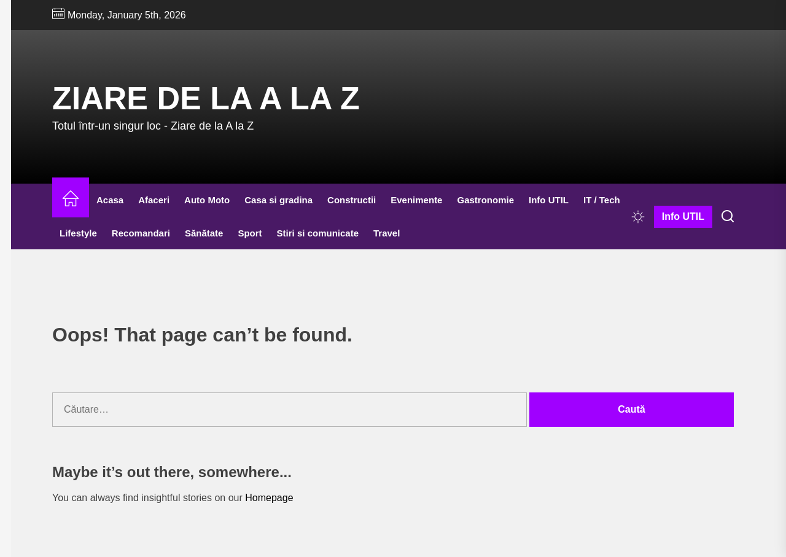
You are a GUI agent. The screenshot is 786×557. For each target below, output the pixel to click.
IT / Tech (601, 200)
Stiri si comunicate (318, 233)
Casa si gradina (278, 200)
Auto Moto (207, 200)
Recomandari (141, 233)
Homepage (269, 498)
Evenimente (416, 200)
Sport (250, 233)
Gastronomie (485, 200)
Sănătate (204, 233)
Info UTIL (549, 200)
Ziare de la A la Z (206, 98)
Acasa (109, 200)
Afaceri (153, 200)
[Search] (728, 217)
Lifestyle (78, 233)
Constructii (351, 200)
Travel (386, 233)
